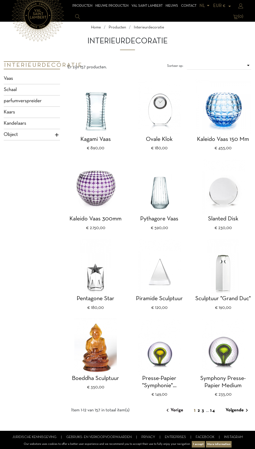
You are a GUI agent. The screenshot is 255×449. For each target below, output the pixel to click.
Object (11, 134)
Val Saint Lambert (147, 5)
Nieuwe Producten (111, 5)
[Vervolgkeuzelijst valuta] (223, 5)
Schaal (10, 90)
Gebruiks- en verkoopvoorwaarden (99, 437)
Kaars (9, 112)
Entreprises (176, 437)
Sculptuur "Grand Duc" (223, 298)
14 (212, 411)
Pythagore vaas (159, 219)
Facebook (205, 437)
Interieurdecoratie (32, 65)
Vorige (174, 410)
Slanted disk (223, 219)
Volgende (238, 410)
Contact (188, 5)
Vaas (8, 78)
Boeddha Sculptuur (95, 378)
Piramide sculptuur (159, 298)
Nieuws (172, 5)
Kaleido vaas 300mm (95, 219)
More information (218, 444)
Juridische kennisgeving (34, 437)
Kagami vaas (95, 139)
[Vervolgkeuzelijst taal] (205, 5)
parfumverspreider (23, 101)
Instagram (233, 437)
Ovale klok (159, 139)
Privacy (148, 437)
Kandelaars (15, 123)
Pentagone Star (95, 298)
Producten (82, 5)
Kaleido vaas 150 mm (223, 139)
